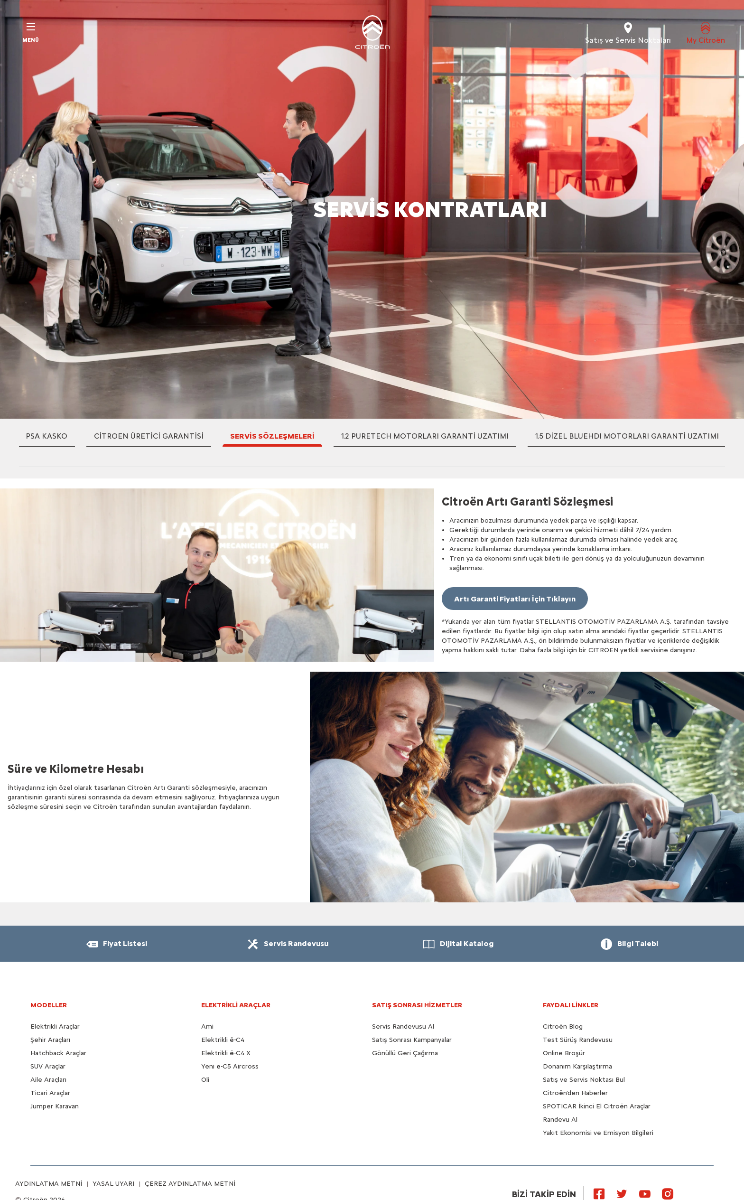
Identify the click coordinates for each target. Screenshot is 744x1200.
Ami (207, 1026)
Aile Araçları (48, 1080)
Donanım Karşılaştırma (577, 1066)
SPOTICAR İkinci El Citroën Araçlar (597, 1106)
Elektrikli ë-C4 (222, 1040)
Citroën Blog (563, 1026)
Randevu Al (560, 1120)
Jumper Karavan (54, 1106)
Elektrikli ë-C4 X (226, 1053)
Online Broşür (564, 1053)
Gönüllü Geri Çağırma (405, 1053)
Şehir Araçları (50, 1040)
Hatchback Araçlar (58, 1053)
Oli (205, 1080)
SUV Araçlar (47, 1066)
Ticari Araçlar (50, 1093)
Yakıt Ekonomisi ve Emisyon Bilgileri (598, 1133)
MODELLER (48, 1005)
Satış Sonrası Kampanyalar (412, 1040)
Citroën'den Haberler (575, 1093)
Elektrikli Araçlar (55, 1026)
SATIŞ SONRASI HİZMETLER (417, 1005)
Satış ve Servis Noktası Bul (584, 1080)
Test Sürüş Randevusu (578, 1040)
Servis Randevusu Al (403, 1026)
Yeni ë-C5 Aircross (230, 1066)
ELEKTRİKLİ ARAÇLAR (235, 1005)
